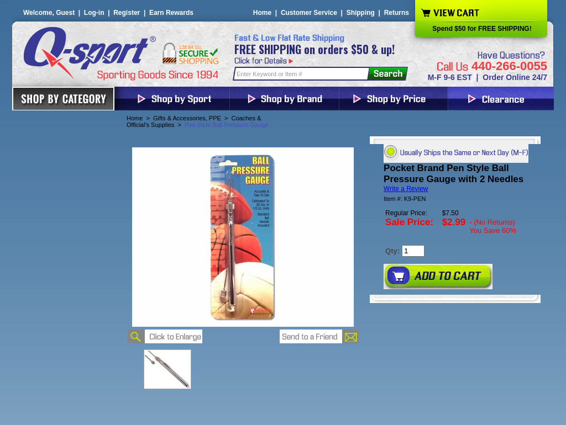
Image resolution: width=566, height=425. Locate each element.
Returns (396, 13)
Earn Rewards (171, 13)
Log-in (94, 13)
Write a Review (406, 189)
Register (126, 13)
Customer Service (309, 13)
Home (262, 13)
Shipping (361, 13)
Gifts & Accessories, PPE (187, 118)
